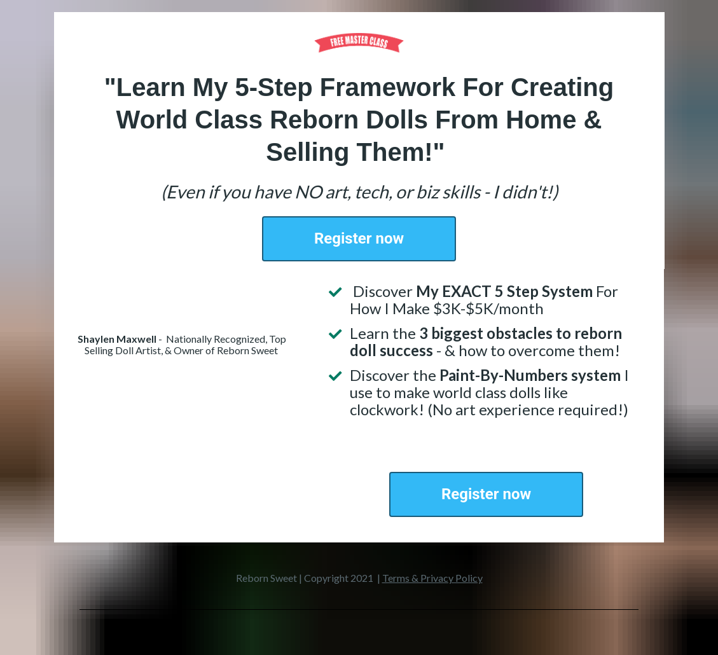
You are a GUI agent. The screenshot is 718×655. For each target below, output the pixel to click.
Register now (359, 238)
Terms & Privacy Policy (432, 578)
